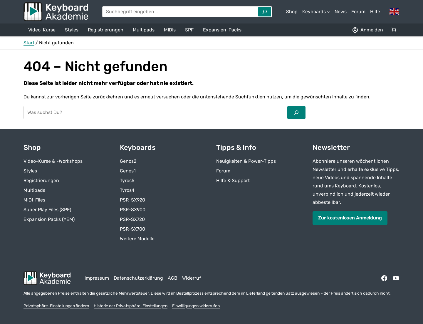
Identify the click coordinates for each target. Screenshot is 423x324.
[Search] (264, 11)
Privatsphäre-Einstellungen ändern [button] (56, 305)
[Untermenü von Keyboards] (316, 11)
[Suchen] (296, 112)
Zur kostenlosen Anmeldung (350, 218)
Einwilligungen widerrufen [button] (196, 305)
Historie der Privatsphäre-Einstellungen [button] (130, 305)
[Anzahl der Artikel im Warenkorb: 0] (394, 30)
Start (29, 43)
